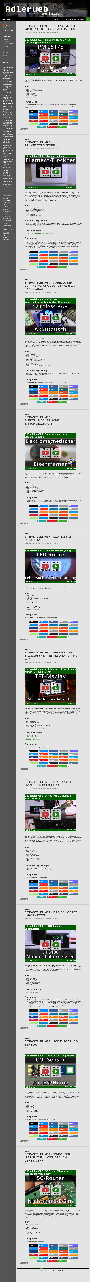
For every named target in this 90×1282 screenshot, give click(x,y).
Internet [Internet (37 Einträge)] (11, 216)
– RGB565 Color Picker (32, 736)
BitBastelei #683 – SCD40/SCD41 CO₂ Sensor (52, 1043)
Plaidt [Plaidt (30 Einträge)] (6, 222)
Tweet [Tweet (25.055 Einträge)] (6, 232)
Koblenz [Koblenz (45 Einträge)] (4, 218)
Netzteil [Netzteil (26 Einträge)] (11, 220)
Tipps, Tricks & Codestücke (68, 19)
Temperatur (5, 39)
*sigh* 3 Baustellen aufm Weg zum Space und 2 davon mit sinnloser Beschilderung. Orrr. (8, 109)
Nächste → (62, 1270)
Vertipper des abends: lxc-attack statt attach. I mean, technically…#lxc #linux (7, 145)
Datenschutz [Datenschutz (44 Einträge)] (6, 206)
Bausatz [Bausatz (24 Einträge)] (4, 200)
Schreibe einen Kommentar (51, 32)
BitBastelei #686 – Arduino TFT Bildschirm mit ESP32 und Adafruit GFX (52, 655)
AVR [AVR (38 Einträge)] (8, 198)
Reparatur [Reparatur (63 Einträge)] (5, 225)
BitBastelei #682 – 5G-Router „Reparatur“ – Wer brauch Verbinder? (47, 1157)
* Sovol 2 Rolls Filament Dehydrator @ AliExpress (39, 233)
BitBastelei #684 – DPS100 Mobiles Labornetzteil (51, 914)
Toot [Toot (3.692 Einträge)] (10, 229)
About (56, 19)
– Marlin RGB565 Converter (33, 738)
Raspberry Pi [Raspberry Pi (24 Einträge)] (5, 223)
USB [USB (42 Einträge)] (11, 233)
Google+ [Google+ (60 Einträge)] (9, 211)
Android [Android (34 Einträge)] (4, 196)
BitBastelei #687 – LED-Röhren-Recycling (49, 538)
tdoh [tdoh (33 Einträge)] (11, 226)
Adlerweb (6, 19)
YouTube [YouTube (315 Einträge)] (6, 239)
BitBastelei (28, 23)
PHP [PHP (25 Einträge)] (4, 222)
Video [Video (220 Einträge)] (4, 236)
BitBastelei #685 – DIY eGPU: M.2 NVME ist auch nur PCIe (49, 783)
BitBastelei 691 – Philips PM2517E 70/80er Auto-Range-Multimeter (50, 27)
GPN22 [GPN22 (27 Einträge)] (4, 213)
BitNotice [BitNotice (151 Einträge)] (5, 205)
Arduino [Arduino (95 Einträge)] (5, 198)
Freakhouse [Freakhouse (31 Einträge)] (10, 209)
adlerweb (37, 32)
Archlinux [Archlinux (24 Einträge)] (8, 196)
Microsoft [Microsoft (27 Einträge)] (8, 220)
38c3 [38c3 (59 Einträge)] (4, 195)
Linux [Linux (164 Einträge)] (10, 218)
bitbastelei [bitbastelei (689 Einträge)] (6, 202)
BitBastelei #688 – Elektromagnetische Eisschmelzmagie (42, 420)
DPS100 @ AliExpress (32, 992)
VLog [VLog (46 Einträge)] (8, 236)
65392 (5, 89)
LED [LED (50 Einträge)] (8, 218)
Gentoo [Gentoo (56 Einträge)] (4, 211)
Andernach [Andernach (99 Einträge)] (8, 195)
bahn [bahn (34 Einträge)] (11, 198)
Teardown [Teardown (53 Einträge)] (5, 229)
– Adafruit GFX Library (32, 735)
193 (54, 1270)
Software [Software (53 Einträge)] (5, 227)
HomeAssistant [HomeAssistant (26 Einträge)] (6, 216)
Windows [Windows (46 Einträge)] (5, 237)
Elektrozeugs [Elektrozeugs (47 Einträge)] (6, 208)
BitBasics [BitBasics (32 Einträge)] (8, 200)
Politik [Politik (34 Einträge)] (9, 222)
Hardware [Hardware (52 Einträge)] (8, 213)
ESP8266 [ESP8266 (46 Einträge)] (5, 209)
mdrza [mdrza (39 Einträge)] (4, 220)
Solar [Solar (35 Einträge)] (8, 226)
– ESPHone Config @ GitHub (34, 610)
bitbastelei (25, 129)
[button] (33, 111)
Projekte (80, 19)
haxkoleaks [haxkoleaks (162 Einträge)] (6, 215)
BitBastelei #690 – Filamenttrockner (40, 144)
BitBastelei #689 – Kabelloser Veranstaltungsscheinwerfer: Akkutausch (50, 285)
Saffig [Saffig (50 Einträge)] (9, 225)
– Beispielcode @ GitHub (33, 739)
